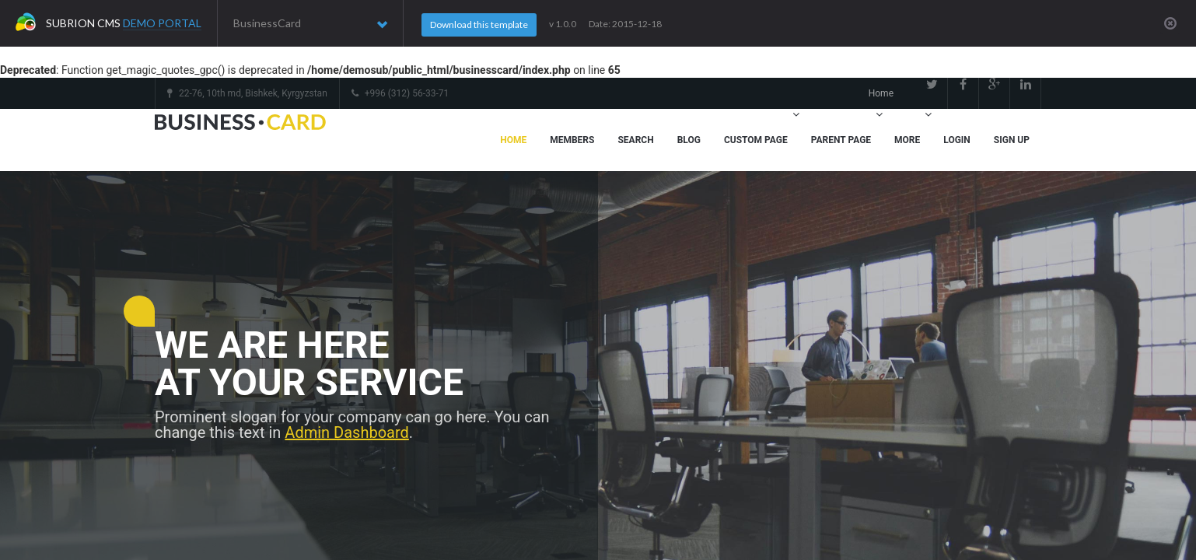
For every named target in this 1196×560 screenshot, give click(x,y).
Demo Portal (162, 23)
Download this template (479, 24)
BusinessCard (310, 24)
